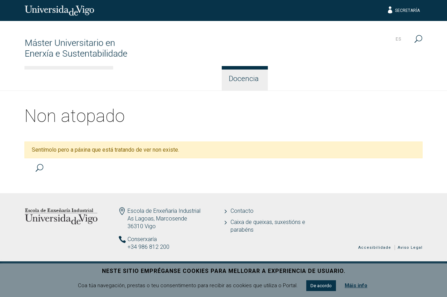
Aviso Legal (410, 247)
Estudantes (297, 78)
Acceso (196, 78)
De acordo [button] (321, 285)
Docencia (244, 78)
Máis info (356, 285)
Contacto (398, 78)
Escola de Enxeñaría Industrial (163, 211)
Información (144, 78)
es (398, 39)
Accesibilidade (374, 247)
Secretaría (403, 10)
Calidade (350, 78)
